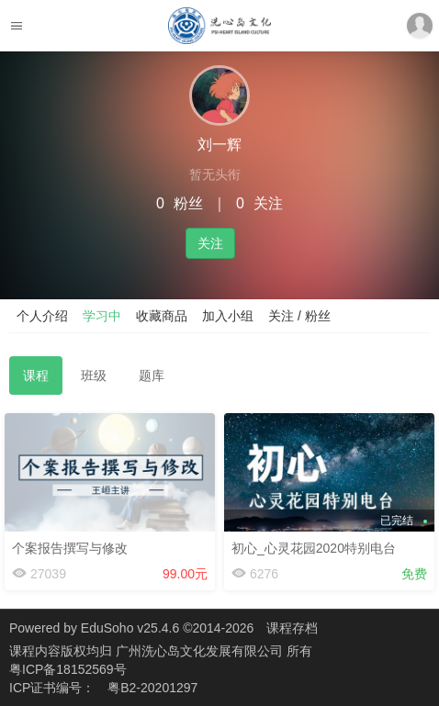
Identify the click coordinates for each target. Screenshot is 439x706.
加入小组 (227, 315)
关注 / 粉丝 (299, 315)
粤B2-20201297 (152, 687)
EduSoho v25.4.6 (130, 628)
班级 (94, 375)
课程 (36, 375)
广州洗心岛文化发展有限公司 (201, 651)
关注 (210, 243)
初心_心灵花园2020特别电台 (313, 548)
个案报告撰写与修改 (70, 548)
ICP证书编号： (52, 687)
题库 (151, 375)
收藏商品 (161, 315)
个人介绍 (42, 315)
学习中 (102, 315)
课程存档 (292, 628)
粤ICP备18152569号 (68, 669)
